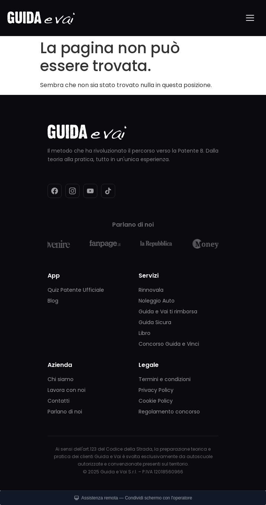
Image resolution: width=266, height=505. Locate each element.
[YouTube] (90, 191)
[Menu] (250, 18)
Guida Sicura (155, 322)
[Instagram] (72, 191)
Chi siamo (61, 379)
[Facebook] (55, 191)
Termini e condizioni (165, 379)
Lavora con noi (66, 390)
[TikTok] (108, 191)
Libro (144, 333)
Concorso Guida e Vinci (169, 344)
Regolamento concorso (169, 411)
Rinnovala (151, 290)
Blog (53, 300)
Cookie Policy (156, 401)
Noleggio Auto (157, 300)
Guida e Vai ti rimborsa (168, 311)
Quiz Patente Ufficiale (76, 290)
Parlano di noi (65, 411)
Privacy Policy (156, 390)
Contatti (58, 401)
